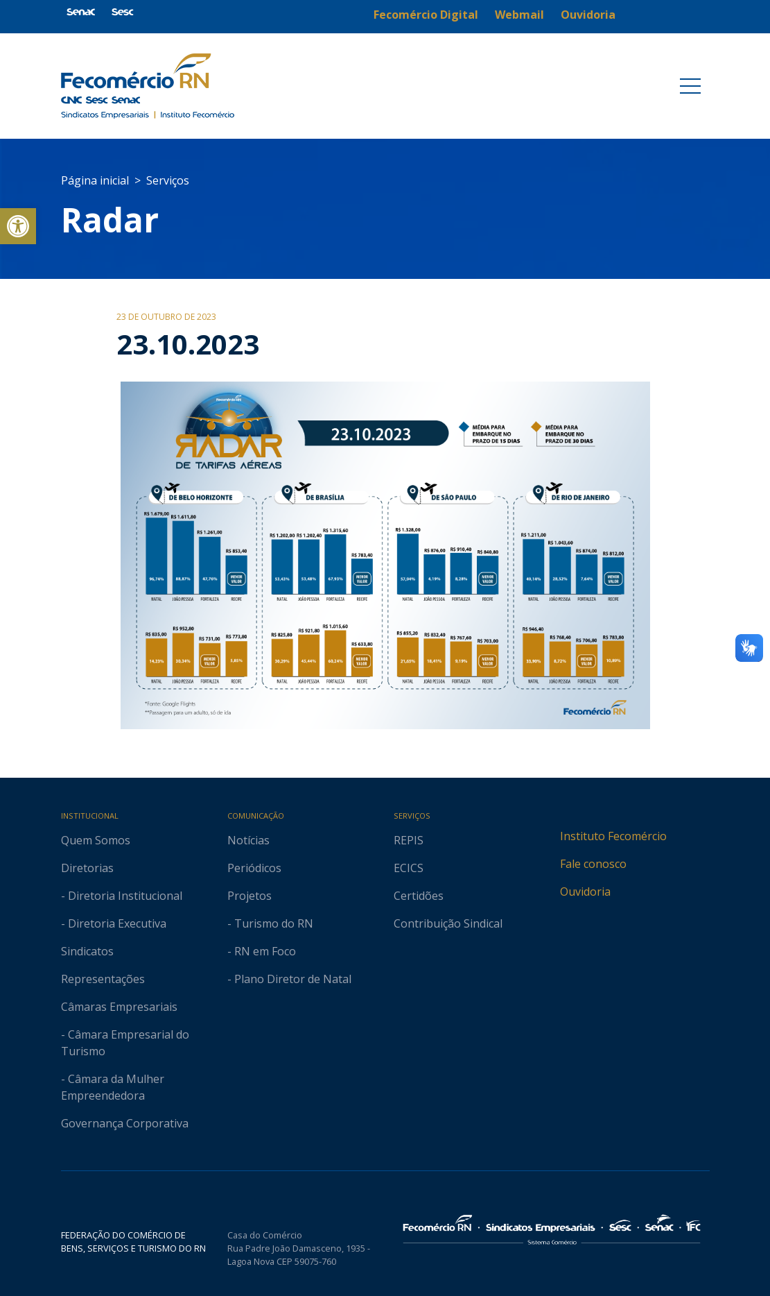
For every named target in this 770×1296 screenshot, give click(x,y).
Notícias (248, 840)
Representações (103, 979)
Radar (110, 219)
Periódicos (254, 868)
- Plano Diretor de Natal (289, 979)
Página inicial (95, 180)
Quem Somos (95, 840)
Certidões (419, 895)
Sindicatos (87, 951)
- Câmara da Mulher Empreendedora (112, 1087)
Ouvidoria (585, 891)
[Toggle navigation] (690, 86)
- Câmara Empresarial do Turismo (125, 1043)
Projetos (249, 895)
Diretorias (87, 868)
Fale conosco (593, 863)
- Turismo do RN (270, 923)
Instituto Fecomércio (613, 836)
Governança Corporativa (125, 1123)
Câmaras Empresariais (119, 1006)
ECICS (408, 868)
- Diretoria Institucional (121, 895)
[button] (18, 226)
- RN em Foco (261, 951)
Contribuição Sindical (448, 923)
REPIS (408, 840)
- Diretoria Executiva (113, 923)
